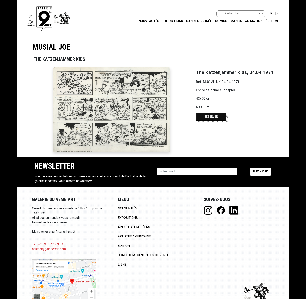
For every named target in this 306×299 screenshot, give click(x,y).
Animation (253, 21)
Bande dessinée (199, 21)
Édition (272, 21)
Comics (221, 21)
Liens (122, 264)
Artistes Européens (134, 227)
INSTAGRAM (300, 50)
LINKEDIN (300, 70)
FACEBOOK (300, 30)
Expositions (173, 21)
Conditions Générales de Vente (143, 255)
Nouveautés (149, 21)
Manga (236, 21)
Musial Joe (51, 47)
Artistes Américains (134, 236)
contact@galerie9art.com (49, 249)
